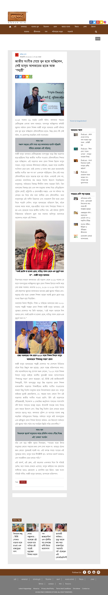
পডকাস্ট (70, 31)
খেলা (85, 26)
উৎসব (93, 26)
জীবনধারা (37, 31)
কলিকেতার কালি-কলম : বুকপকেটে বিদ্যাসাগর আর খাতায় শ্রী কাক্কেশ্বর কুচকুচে (86, 203)
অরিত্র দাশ (23, 54)
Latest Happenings (25, 588)
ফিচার (77, 26)
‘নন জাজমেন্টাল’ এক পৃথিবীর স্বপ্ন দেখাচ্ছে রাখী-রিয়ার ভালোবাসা (46, 541)
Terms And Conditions (63, 588)
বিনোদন (46, 26)
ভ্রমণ (55, 26)
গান (46, 31)
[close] (98, 39)
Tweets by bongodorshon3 (78, 121)
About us (36, 588)
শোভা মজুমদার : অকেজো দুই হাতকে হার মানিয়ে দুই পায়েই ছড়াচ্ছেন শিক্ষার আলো (32, 544)
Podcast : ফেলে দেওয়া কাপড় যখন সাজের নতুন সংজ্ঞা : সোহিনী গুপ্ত (86, 139)
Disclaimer (76, 588)
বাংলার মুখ (35, 26)
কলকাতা (24, 26)
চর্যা (15, 26)
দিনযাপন (68, 584)
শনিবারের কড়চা (57, 31)
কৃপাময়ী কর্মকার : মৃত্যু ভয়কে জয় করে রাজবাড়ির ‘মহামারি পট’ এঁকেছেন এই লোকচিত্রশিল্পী (61, 545)
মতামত (26, 31)
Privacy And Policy (47, 588)
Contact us (85, 588)
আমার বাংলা (66, 26)
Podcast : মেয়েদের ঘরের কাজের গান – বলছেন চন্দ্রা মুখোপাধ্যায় (85, 177)
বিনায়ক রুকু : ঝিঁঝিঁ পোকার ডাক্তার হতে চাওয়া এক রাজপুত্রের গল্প (17, 542)
